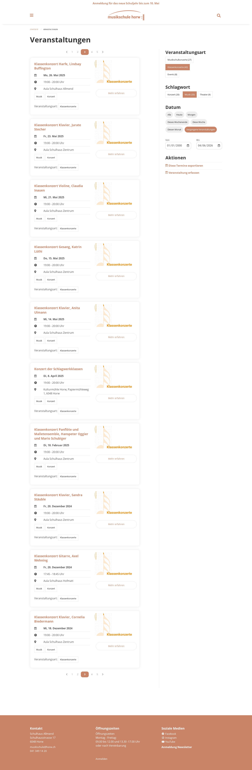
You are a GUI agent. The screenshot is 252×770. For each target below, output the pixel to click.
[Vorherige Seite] (66, 53)
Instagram (169, 737)
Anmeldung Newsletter (179, 747)
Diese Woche (199, 123)
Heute (179, 116)
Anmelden (102, 759)
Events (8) (172, 75)
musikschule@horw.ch (44, 747)
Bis (198, 141)
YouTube (168, 741)
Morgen (191, 116)
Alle (169, 116)
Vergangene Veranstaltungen (200, 131)
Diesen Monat (174, 131)
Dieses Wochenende (177, 123)
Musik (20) (190, 96)
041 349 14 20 (38, 751)
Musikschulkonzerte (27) (179, 61)
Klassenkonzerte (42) (178, 68)
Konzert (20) (173, 96)
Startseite (34, 31)
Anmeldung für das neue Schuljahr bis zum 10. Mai (126, 3)
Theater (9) (205, 96)
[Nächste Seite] (102, 53)
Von (167, 141)
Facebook (169, 734)
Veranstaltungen (52, 31)
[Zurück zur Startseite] (126, 16)
